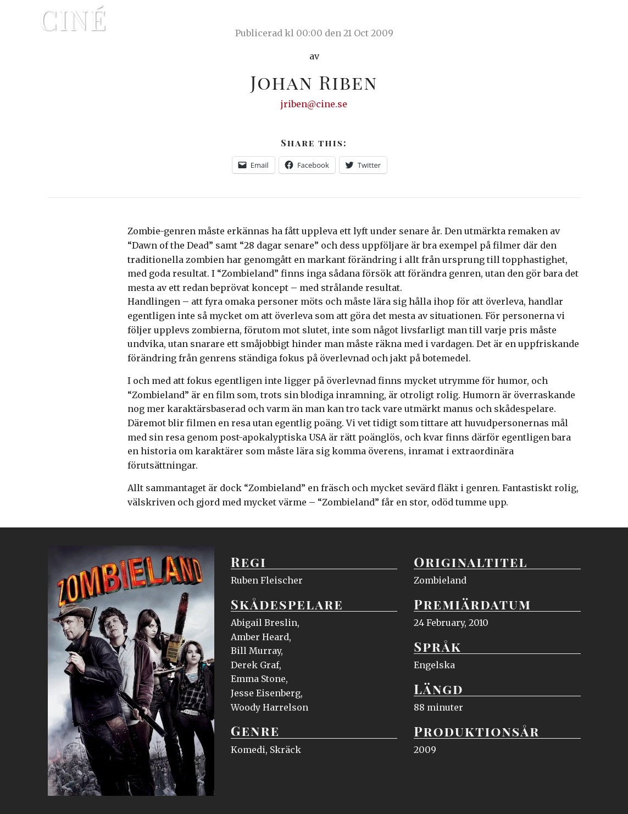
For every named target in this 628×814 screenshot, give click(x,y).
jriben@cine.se (314, 103)
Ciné (74, 19)
